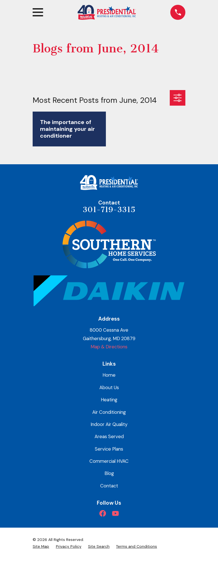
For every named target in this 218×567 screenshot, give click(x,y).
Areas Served (109, 436)
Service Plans (109, 449)
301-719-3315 (109, 209)
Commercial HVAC (109, 461)
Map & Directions (109, 347)
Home (109, 375)
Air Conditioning (109, 412)
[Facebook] (102, 513)
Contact (109, 486)
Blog (109, 473)
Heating (109, 400)
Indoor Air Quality (109, 424)
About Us (109, 387)
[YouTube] (115, 513)
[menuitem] (41, 546)
